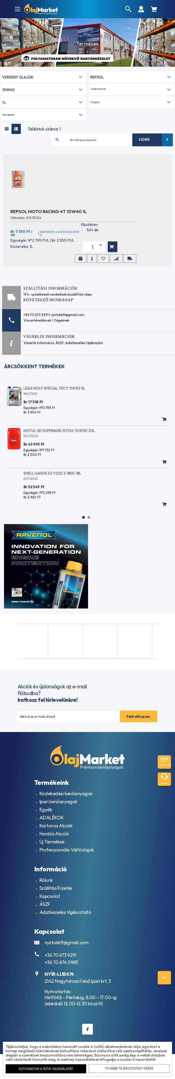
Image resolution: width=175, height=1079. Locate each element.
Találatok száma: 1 (44, 129)
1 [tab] (83, 517)
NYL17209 (30, 436)
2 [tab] (89, 517)
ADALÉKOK (51, 818)
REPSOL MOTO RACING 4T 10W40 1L (48, 211)
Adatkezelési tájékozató (84, 343)
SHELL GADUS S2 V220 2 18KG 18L (52, 473)
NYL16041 (30, 479)
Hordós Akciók (54, 834)
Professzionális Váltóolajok (66, 850)
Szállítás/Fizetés (55, 888)
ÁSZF (59, 343)
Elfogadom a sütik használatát (46, 1069)
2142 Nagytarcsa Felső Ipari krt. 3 (78, 981)
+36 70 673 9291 (60, 955)
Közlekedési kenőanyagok (66, 793)
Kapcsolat (49, 896)
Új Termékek (52, 842)
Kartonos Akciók (56, 826)
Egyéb (45, 810)
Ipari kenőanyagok (58, 801)
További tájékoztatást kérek (129, 1068)
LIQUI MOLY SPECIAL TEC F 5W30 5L (54, 388)
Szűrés (144, 139)
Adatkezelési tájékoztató (65, 912)
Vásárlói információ (38, 343)
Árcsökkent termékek (34, 366)
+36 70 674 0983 (61, 962)
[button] (131, 89)
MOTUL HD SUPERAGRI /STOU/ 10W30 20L (59, 430)
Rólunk (46, 880)
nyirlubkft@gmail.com (66, 942)
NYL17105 (30, 394)
